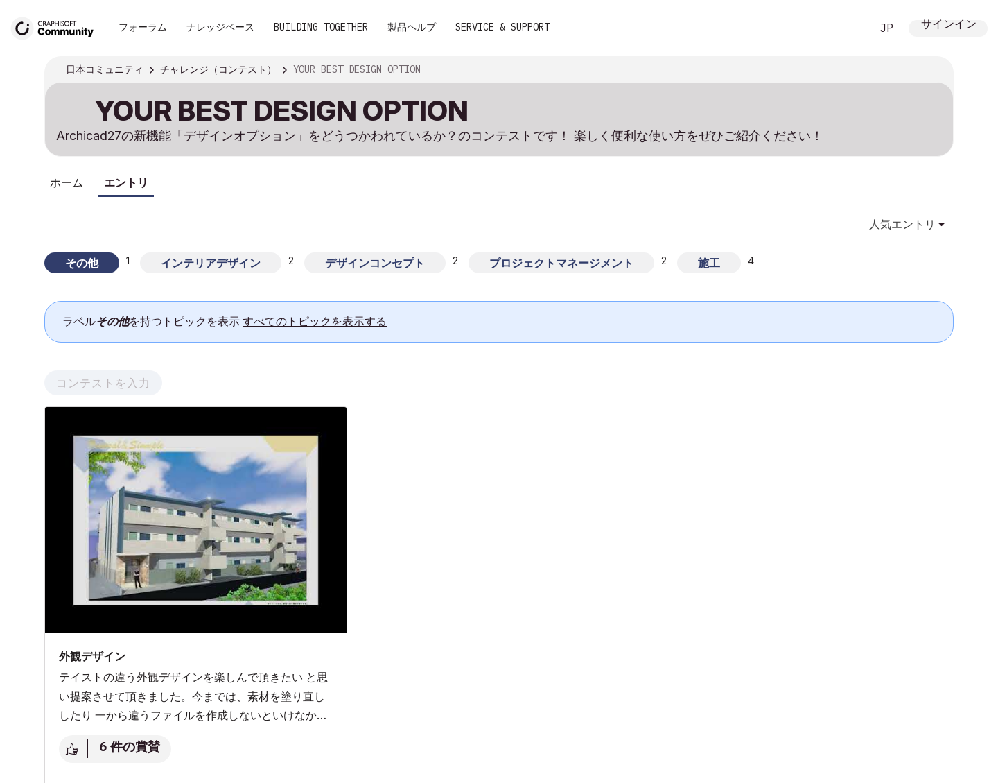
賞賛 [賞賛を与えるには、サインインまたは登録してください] (73, 749)
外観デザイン (92, 656)
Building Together (321, 27)
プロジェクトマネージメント (561, 263)
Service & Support (502, 27)
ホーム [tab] (66, 182)
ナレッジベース (220, 27)
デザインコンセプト (375, 263)
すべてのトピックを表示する (315, 321)
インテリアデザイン (211, 263)
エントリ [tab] (126, 182)
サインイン (949, 25)
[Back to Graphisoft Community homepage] (56, 27)
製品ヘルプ (411, 27)
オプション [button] (934, 70)
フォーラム (143, 27)
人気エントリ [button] (902, 224)
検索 (845, 28)
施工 (709, 263)
